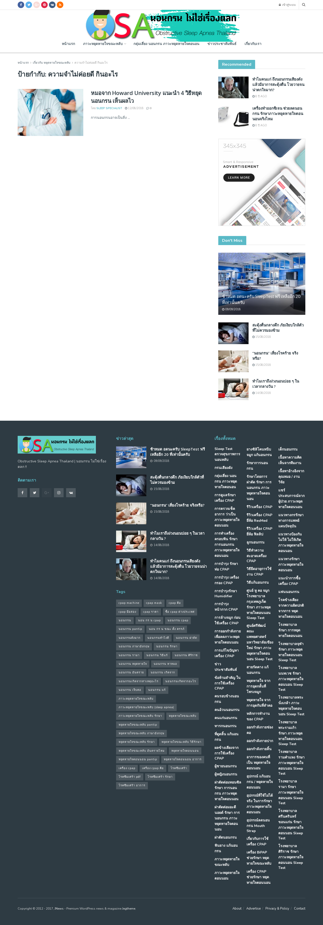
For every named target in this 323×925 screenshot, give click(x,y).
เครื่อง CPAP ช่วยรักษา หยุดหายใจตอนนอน (259, 877)
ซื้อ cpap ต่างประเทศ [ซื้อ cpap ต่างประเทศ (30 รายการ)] (180, 612)
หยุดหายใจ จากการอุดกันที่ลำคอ (259, 703)
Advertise (253, 908)
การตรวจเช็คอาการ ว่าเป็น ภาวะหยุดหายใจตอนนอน (226, 517)
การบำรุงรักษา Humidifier (225, 594)
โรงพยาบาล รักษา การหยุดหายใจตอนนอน (290, 630)
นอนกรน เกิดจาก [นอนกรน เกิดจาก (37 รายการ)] (163, 672)
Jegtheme (128, 909)
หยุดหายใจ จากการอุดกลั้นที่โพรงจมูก (258, 686)
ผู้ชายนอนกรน (225, 766)
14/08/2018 (261, 393)
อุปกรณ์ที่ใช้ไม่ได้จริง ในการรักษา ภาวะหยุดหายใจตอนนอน (260, 804)
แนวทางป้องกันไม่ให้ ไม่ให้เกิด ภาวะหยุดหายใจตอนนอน (290, 542)
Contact (299, 908)
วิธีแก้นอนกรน (258, 582)
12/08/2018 (134, 108)
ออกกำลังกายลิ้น (259, 749)
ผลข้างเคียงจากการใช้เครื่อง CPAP (226, 753)
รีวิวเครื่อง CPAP (259, 507)
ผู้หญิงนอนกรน (225, 774)
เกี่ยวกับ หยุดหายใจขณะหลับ (51, 63)
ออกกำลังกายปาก (260, 741)
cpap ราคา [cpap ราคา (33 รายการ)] (150, 612)
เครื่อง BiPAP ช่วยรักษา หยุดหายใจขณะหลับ (259, 858)
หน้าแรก (68, 43)
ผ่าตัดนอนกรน (225, 837)
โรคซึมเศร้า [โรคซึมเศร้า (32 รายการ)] (179, 768)
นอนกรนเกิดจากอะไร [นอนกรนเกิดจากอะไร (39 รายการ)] (180, 681)
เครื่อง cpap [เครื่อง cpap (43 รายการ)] (127, 768)
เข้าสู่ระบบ (287, 5)
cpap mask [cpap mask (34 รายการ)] (154, 603)
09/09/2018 (231, 309)
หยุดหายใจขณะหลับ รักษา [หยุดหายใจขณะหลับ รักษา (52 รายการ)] (137, 742)
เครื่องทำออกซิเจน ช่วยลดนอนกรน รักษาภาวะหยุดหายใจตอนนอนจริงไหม (277, 113)
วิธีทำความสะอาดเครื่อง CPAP (256, 555)
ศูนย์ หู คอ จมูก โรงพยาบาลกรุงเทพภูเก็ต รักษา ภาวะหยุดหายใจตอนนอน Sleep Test (259, 604)
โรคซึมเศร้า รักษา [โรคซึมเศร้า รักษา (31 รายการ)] (160, 777)
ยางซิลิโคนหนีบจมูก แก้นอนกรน (259, 452)
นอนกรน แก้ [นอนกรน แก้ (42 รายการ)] (157, 690)
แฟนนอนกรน (288, 591)
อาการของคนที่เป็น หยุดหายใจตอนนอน (258, 763)
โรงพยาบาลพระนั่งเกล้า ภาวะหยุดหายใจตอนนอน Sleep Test (291, 706)
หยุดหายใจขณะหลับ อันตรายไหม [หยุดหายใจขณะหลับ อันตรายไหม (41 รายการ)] (142, 751)
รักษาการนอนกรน (257, 466)
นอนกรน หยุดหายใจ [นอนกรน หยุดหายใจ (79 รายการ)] (133, 664)
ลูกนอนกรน (255, 542)
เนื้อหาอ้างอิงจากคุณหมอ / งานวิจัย (291, 477)
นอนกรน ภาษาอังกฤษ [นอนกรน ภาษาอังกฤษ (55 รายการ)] (134, 646)
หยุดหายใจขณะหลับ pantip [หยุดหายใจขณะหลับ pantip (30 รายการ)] (138, 725)
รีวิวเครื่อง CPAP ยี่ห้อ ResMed (259, 518)
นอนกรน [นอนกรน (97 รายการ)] (125, 620)
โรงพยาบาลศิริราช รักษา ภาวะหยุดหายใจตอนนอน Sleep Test (290, 857)
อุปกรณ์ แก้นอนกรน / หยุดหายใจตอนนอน (260, 782)
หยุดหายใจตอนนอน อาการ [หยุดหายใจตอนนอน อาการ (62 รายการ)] (183, 759)
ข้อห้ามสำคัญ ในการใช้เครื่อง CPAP (227, 683)
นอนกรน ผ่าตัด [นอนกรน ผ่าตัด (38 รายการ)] (186, 638)
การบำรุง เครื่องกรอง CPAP (226, 580)
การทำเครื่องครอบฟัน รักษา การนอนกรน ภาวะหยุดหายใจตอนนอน (226, 544)
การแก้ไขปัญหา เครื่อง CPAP (226, 653)
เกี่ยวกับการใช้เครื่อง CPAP (257, 841)
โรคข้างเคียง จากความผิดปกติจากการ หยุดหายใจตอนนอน (291, 608)
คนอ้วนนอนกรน (226, 709)
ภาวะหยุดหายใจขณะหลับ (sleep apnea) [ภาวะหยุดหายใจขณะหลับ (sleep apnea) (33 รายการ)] (146, 707)
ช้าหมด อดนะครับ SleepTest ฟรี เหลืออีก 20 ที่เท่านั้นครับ (177, 451)
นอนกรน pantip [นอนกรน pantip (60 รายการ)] (130, 629)
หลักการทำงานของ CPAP (258, 716)
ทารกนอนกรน (225, 726)
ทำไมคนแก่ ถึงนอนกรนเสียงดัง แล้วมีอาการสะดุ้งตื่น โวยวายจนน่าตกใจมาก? (278, 84)
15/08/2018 (261, 337)
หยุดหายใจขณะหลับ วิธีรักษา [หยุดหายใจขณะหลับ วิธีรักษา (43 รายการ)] (181, 742)
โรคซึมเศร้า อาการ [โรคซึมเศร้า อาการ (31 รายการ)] (132, 785)
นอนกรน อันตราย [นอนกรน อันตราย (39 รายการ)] (131, 672)
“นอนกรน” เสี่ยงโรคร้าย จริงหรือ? (177, 505)
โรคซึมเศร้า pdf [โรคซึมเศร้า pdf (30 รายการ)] (130, 777)
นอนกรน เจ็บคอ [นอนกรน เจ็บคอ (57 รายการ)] (130, 690)
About (236, 908)
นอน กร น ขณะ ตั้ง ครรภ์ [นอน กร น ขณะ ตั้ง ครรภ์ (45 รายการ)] (166, 629)
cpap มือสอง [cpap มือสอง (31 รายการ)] (127, 612)
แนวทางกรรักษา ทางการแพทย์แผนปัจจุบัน (291, 521)
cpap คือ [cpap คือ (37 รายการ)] (175, 603)
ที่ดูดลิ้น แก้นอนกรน (226, 737)
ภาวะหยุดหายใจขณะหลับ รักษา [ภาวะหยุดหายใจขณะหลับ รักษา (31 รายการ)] (140, 716)
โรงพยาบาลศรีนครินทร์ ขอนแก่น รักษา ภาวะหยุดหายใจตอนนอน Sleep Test (290, 825)
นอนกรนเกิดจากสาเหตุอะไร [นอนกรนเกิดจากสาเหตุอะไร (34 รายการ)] (138, 681)
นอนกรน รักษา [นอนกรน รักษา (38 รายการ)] (166, 646)
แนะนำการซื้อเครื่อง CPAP (289, 581)
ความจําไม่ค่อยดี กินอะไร (90, 63)
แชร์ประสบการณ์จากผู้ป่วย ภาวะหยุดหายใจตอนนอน (291, 498)
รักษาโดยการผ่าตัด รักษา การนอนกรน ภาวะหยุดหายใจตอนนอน (259, 487)
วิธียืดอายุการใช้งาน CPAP (259, 571)
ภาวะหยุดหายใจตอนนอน (226, 875)
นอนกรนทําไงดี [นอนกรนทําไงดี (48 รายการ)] (158, 638)
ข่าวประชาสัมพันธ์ (221, 43)
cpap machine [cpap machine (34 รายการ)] (129, 603)
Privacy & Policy (277, 908)
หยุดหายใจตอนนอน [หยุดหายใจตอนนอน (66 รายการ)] (185, 751)
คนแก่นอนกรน (225, 718)
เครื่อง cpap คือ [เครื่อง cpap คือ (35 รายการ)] (153, 768)
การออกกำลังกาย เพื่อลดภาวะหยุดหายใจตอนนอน (227, 637)
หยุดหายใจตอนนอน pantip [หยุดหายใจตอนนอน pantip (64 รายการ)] (138, 759)
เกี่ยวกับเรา (253, 43)
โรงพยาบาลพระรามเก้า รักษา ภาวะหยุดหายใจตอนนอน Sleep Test (290, 733)
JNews (59, 909)
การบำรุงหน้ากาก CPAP (226, 607)
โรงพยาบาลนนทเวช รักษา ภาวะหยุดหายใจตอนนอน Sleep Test (290, 679)
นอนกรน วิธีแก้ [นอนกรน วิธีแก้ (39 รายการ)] (157, 655)
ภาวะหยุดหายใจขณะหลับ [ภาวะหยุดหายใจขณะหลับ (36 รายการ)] (136, 699)
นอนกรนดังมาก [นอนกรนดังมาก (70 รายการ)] (130, 638)
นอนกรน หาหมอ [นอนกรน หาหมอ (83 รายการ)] (165, 664)
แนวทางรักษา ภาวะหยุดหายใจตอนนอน (290, 565)
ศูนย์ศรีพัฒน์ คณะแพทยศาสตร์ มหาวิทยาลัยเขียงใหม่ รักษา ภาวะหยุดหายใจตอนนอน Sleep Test (260, 642)
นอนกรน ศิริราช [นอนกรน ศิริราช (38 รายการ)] (186, 655)
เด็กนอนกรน (288, 449)
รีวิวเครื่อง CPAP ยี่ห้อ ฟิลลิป (259, 531)
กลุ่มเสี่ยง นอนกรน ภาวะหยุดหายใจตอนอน (166, 43)
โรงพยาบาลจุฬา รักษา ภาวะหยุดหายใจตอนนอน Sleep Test (291, 652)
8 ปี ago (259, 96)
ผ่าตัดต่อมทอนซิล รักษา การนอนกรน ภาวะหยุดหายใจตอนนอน (227, 790)
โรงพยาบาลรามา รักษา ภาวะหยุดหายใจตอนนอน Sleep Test (290, 792)
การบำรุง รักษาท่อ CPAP (226, 566)
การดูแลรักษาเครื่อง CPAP (225, 498)
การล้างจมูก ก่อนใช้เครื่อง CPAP (227, 620)
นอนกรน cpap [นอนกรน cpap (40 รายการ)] (178, 620)
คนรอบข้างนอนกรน (226, 699)
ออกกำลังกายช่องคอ (260, 730)
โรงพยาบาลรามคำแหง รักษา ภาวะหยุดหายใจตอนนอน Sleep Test (291, 762)
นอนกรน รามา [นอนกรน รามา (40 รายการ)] (129, 655)
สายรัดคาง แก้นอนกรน (257, 670)
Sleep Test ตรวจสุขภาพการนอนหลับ (227, 454)
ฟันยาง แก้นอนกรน (226, 848)
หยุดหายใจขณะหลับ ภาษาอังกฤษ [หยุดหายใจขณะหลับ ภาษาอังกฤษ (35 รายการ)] (141, 733)
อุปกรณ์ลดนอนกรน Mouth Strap (258, 825)
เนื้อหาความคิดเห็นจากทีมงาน (290, 460)
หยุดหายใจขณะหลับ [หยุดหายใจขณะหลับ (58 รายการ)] (182, 716)
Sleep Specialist (109, 108)
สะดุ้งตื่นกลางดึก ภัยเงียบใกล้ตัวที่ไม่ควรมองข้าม (278, 327)
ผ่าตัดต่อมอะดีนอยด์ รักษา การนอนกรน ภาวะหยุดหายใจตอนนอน (227, 818)
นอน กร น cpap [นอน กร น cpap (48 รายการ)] (149, 620)
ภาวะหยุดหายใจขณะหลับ (103, 43)
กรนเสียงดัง (223, 467)
